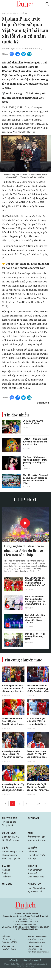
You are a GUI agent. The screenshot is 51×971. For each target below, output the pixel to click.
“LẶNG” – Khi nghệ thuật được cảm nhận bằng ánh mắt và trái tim (35, 442)
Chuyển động (9, 819)
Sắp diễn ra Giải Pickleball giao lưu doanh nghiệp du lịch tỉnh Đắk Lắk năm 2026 (35, 479)
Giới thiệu (13, 963)
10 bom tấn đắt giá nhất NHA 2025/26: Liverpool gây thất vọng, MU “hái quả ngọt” (36, 722)
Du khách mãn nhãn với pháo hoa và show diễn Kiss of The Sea (35, 619)
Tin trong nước (9, 823)
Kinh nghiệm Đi (35, 872)
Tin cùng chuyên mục (23, 660)
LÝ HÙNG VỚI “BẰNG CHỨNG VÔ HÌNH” (33, 422)
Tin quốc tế (7, 826)
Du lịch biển (9, 834)
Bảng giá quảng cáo (32, 963)
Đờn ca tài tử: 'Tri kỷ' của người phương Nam (35, 637)
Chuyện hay (34, 886)
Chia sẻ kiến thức (36, 879)
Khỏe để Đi (33, 875)
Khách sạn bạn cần (11, 860)
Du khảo (32, 849)
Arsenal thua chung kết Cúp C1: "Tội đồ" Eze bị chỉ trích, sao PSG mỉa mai (36, 755)
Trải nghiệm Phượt (36, 857)
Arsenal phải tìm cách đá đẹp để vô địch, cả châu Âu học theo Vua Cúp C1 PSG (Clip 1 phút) (12, 689)
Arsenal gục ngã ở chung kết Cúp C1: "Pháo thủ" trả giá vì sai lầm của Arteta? (11, 755)
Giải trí (15, 13)
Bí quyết (32, 868)
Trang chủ (6, 13)
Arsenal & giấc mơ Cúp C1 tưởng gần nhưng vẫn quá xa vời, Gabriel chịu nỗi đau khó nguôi (13, 788)
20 (38, 804)
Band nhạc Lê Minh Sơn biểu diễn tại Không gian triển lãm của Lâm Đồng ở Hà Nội (35, 601)
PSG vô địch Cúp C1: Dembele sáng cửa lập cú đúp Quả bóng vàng (38, 689)
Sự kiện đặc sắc (35, 894)
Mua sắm (7, 886)
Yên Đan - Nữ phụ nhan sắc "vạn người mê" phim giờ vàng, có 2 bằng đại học (35, 461)
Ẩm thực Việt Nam (36, 838)
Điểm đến (32, 853)
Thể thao (24, 13)
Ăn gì (30, 834)
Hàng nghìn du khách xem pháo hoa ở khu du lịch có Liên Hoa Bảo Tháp (24, 550)
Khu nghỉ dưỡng (9, 857)
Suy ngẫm (33, 819)
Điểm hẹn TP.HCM (10, 838)
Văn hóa (6, 872)
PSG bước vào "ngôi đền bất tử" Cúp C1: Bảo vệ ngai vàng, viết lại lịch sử (37, 788)
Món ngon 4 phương (37, 842)
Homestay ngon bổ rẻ (12, 853)
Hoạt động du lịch (36, 890)
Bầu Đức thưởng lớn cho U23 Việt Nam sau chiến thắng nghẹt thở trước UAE (35, 582)
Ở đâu (5, 849)
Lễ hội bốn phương (11, 842)
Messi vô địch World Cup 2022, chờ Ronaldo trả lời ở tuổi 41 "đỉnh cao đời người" (12, 722)
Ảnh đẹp (32, 860)
